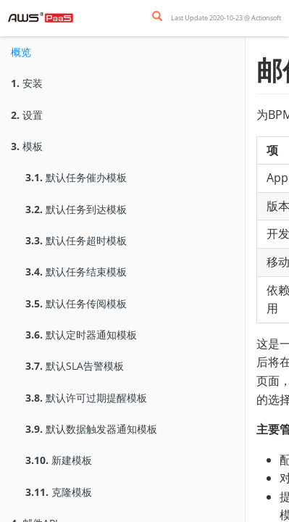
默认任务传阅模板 (76, 303)
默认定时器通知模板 (81, 334)
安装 (27, 83)
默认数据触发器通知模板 (91, 429)
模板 (27, 146)
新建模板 (58, 460)
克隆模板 (58, 492)
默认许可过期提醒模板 (86, 398)
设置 (27, 115)
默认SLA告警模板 (74, 366)
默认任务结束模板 (76, 271)
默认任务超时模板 (76, 240)
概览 (21, 52)
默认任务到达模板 (76, 209)
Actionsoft (266, 17)
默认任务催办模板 (76, 177)
